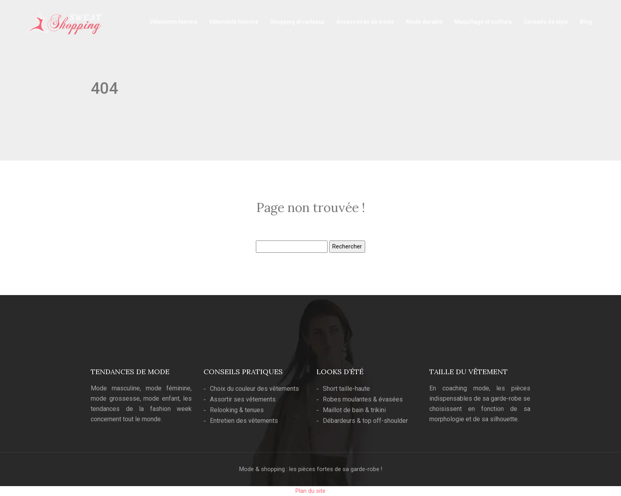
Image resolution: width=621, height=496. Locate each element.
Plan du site (310, 490)
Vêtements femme (173, 22)
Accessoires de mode (365, 22)
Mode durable (424, 22)
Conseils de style (546, 22)
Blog (586, 22)
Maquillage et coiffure (483, 22)
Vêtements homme (233, 22)
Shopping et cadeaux (297, 22)
